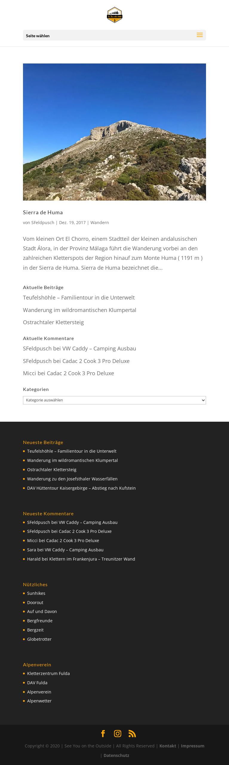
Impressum (193, 746)
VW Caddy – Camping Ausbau (99, 348)
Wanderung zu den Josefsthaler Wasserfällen (72, 479)
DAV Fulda (37, 682)
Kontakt (167, 746)
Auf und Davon (42, 611)
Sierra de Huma (43, 212)
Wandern (99, 222)
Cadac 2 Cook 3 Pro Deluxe (96, 360)
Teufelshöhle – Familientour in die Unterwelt (79, 297)
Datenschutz (116, 755)
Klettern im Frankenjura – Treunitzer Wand (92, 559)
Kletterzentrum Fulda (48, 673)
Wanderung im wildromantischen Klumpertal (79, 310)
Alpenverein (39, 692)
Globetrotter (39, 639)
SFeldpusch (42, 222)
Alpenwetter (39, 701)
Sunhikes (36, 593)
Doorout (35, 602)
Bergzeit (35, 630)
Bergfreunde (40, 620)
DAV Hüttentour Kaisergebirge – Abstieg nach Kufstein (81, 488)
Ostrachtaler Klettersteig (53, 322)
